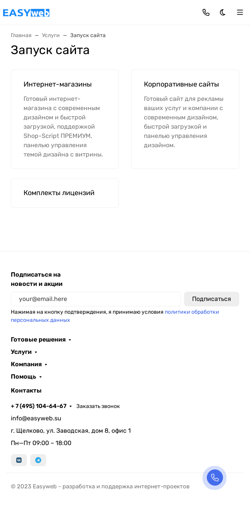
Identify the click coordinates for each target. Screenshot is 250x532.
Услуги (21, 352)
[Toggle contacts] (206, 12)
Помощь (23, 377)
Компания (26, 364)
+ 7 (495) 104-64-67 (38, 406)
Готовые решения (38, 340)
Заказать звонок (98, 406)
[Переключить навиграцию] (240, 12)
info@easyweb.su (36, 418)
